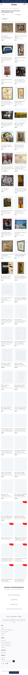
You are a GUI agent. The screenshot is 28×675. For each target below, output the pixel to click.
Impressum (3, 633)
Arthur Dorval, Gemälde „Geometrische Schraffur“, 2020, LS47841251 (6, 473)
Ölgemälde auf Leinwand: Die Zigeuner (21, 37)
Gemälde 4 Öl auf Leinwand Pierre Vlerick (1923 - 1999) (7, 342)
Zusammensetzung (5, 188)
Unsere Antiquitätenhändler (6, 645)
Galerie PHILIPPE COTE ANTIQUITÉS (8, 82)
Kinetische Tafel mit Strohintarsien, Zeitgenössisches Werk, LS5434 (6, 386)
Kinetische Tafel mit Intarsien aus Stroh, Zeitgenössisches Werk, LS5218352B (7, 429)
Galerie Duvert (3, 147)
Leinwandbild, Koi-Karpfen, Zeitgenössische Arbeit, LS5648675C (20, 386)
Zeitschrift (3, 657)
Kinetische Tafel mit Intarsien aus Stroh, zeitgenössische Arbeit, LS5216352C (7, 451)
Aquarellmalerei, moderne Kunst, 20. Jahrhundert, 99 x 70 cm (7, 58)
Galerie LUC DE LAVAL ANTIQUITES (21, 169)
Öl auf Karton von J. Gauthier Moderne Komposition (7, 211)
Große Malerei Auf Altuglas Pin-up (20, 58)
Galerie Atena (17, 300)
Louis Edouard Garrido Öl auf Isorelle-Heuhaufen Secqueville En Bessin (7, 559)
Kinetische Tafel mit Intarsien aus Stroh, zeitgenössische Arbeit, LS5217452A (20, 408)
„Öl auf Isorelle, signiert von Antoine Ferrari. (6, 298)
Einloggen (3, 647)
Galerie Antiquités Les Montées (20, 453)
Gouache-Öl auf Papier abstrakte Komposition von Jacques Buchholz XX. (6, 233)
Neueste (3, 14)
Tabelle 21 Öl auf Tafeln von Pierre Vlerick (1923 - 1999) (6, 320)
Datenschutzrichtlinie (5, 631)
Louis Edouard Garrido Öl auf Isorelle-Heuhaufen (21, 559)
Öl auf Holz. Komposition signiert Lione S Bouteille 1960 (21, 277)
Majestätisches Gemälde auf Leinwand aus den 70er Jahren (7, 167)
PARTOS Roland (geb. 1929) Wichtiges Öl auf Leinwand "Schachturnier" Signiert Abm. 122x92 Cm (7, 124)
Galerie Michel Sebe (4, 190)
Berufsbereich (3, 652)
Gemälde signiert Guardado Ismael (6, 80)
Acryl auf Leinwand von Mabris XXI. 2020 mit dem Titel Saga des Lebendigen (20, 80)
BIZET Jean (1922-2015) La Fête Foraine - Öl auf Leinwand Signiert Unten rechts (20, 124)
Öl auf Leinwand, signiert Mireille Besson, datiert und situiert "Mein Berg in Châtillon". (6, 146)
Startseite (3, 628)
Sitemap (2, 635)
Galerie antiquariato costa (5, 60)
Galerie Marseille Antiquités (6, 300)
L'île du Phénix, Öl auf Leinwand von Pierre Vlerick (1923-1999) (6, 102)
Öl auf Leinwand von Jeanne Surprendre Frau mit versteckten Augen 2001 (20, 211)
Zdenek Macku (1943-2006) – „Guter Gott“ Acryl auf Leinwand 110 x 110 (20, 451)
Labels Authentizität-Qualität (6, 642)
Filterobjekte (18, 14)
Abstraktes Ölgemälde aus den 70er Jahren (20, 102)
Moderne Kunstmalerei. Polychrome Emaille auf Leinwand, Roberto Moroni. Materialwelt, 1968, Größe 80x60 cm (20, 146)
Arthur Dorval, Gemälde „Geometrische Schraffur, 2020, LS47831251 (20, 473)
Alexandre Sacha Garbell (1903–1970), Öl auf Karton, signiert (20, 517)
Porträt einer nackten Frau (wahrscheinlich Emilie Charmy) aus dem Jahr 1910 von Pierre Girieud (7, 364)
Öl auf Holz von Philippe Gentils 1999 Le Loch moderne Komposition (6, 277)
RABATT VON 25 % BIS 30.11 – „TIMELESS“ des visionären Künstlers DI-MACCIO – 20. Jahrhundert (20, 539)
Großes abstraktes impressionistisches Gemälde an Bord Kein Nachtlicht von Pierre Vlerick (20, 320)
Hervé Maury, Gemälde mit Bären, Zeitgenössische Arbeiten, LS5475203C (6, 408)
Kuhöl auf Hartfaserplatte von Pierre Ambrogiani (7, 580)
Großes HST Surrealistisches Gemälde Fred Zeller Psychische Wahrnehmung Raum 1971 (20, 167)
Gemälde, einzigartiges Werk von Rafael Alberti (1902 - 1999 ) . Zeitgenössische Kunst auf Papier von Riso (21, 255)
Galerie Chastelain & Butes (6, 104)
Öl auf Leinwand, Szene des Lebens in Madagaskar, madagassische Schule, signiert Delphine (20, 342)
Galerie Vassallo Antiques (19, 104)
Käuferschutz (3, 640)
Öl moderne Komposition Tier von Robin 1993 (7, 255)
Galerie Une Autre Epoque (19, 540)
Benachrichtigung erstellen (14, 672)
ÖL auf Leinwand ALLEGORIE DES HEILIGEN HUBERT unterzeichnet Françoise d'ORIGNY (21, 495)
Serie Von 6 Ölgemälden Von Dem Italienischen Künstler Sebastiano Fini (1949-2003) (7, 517)
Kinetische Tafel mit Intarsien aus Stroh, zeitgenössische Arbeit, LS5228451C (20, 429)
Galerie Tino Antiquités (19, 38)
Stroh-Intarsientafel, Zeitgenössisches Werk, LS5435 (19, 364)
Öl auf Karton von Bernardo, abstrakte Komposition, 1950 (20, 189)
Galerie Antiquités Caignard (6, 38)
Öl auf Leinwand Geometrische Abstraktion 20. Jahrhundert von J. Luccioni (7, 37)
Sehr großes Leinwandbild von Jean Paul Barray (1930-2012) (21, 298)
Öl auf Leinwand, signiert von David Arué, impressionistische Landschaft (21, 233)
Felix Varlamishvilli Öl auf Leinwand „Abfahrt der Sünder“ (20, 580)
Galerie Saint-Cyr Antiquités (20, 60)
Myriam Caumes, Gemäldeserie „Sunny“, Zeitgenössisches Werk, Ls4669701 (6, 495)
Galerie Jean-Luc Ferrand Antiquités (21, 366)
